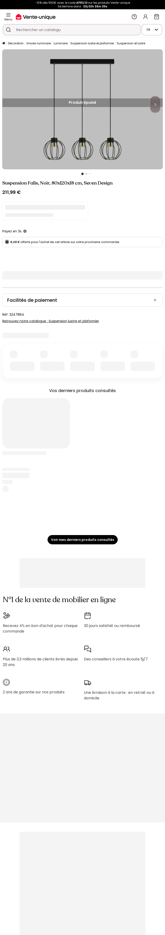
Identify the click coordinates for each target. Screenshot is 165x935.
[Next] (155, 104)
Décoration (16, 43)
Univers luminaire (38, 43)
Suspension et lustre (131, 43)
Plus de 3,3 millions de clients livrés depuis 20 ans (40, 661)
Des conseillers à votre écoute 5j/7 (116, 659)
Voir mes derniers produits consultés (82, 539)
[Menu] (8, 15)
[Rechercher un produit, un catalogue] (8, 29)
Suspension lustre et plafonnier (92, 43)
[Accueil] (3, 43)
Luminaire (61, 43)
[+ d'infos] (25, 231)
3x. (20, 231)
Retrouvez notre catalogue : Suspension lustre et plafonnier (50, 321)
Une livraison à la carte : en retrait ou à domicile (119, 695)
